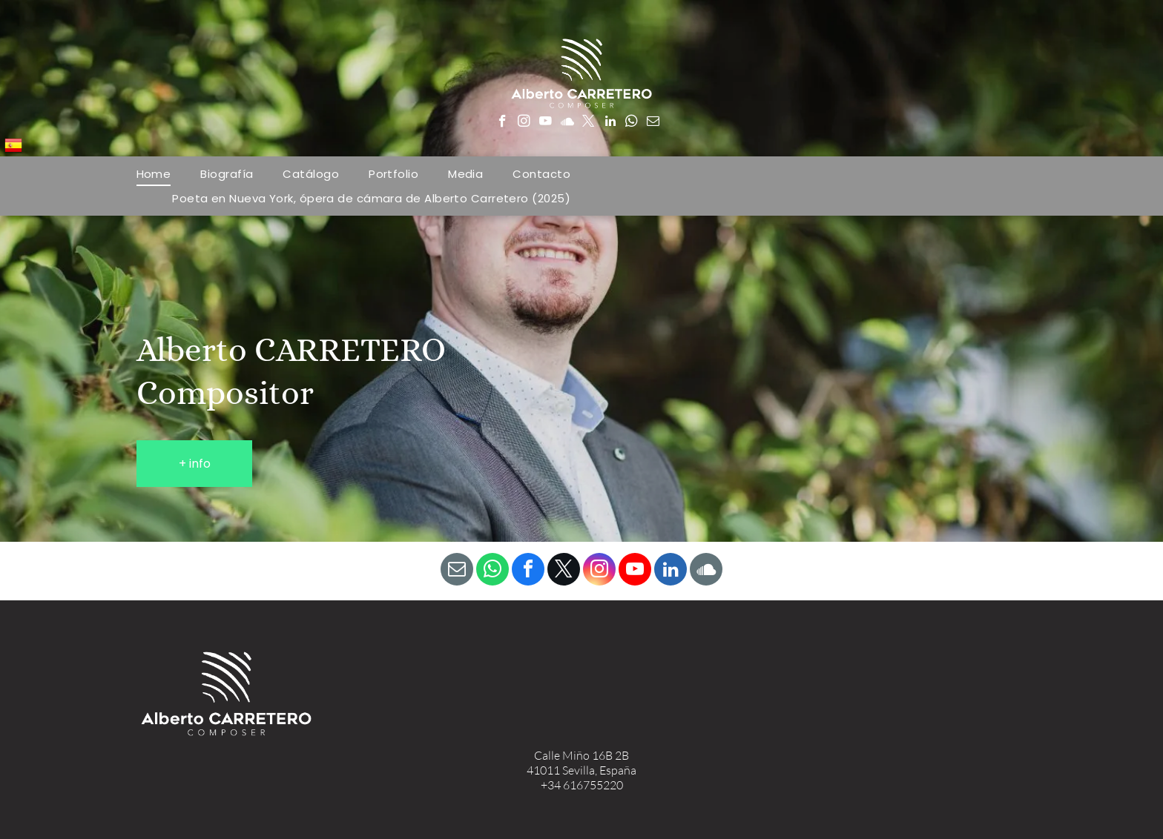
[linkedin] (610, 123)
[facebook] (502, 123)
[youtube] (545, 123)
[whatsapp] (631, 123)
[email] (653, 123)
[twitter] (588, 123)
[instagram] (524, 123)
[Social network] (567, 123)
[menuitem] (154, 174)
